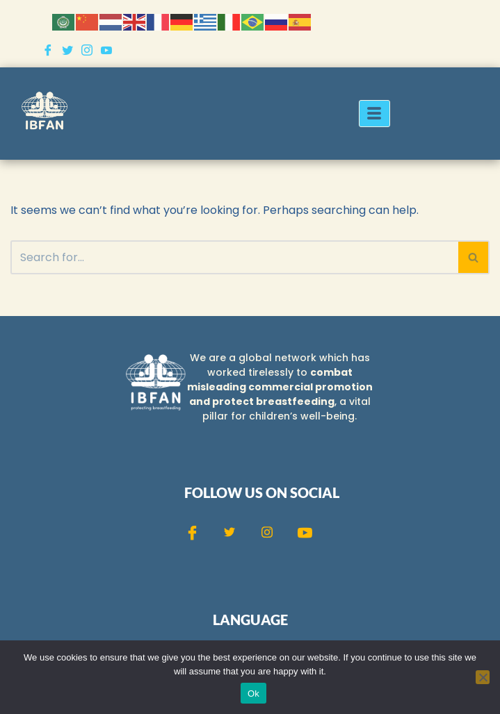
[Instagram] (86, 50)
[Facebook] (48, 50)
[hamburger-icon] (374, 113)
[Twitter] (67, 50)
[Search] (234, 257)
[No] (483, 677)
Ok (253, 693)
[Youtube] (106, 50)
